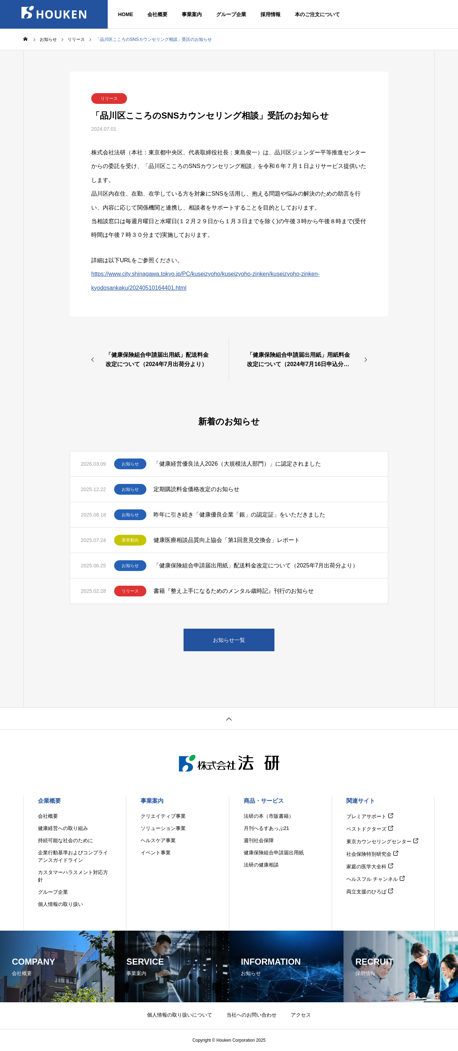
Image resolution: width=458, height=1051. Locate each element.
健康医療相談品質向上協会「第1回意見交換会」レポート (227, 540)
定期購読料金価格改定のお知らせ (196, 489)
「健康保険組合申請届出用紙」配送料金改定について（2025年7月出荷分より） (256, 565)
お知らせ (130, 463)
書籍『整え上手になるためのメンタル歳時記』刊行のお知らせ (234, 591)
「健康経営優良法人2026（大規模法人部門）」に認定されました (237, 464)
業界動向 (130, 540)
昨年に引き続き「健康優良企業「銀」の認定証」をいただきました (239, 515)
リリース (109, 98)
